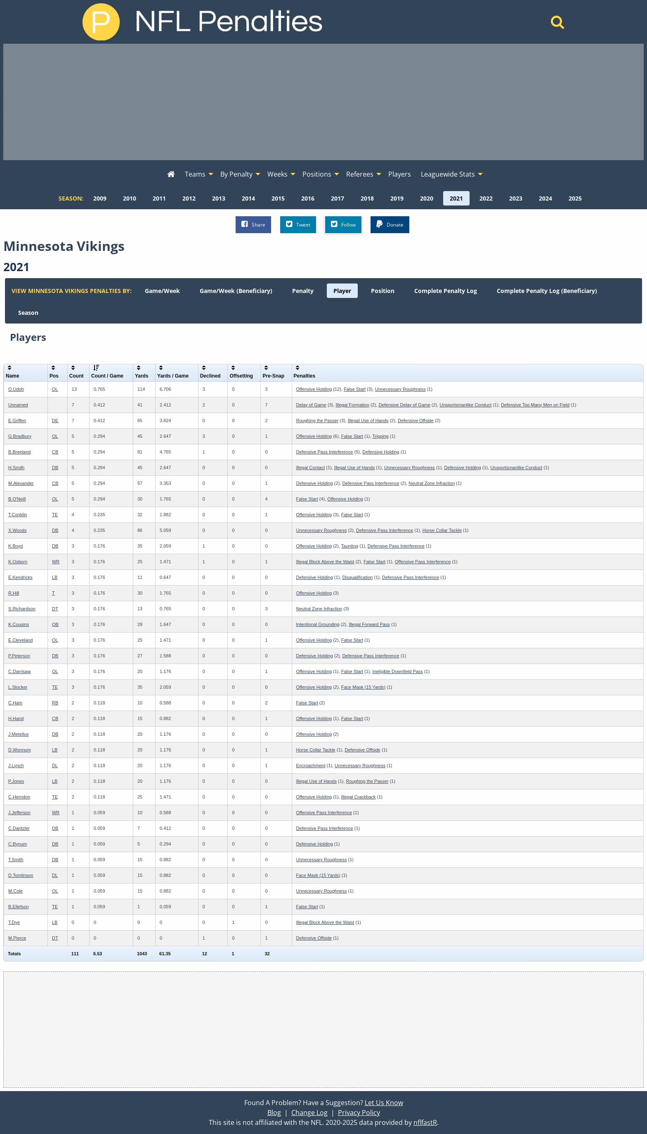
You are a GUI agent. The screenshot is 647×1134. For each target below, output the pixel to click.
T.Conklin (17, 514)
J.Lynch (16, 765)
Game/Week (162, 291)
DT (55, 608)
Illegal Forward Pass (369, 624)
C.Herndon (19, 796)
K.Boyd (15, 545)
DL (55, 765)
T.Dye (14, 922)
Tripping (380, 436)
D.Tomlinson (20, 875)
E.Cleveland (20, 640)
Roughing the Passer (317, 420)
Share (253, 224)
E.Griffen (17, 420)
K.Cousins (18, 624)
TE (55, 514)
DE (55, 420)
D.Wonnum (19, 749)
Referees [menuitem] (359, 174)
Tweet (298, 224)
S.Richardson (21, 608)
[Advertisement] (323, 102)
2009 (99, 198)
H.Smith (16, 467)
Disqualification (357, 577)
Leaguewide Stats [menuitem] (448, 174)
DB (55, 467)
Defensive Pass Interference (324, 451)
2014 (248, 198)
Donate (390, 224)
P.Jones (16, 781)
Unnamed (18, 404)
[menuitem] (171, 174)
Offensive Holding (314, 389)
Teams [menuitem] (195, 174)
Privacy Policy (359, 1112)
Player (342, 291)
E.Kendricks (20, 577)
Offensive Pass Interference (423, 561)
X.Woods (17, 530)
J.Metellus (18, 734)
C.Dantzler (19, 828)
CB (55, 451)
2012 (189, 198)
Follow (343, 224)
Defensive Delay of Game (404, 404)
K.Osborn (17, 561)
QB (55, 624)
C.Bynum (17, 843)
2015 (278, 198)
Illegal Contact (310, 467)
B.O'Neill (17, 498)
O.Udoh (16, 389)
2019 (397, 198)
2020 (426, 198)
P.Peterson (19, 655)
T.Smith (16, 859)
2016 (307, 198)
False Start (355, 389)
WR (55, 561)
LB (54, 577)
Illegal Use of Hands (368, 420)
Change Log (309, 1112)
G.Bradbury (19, 436)
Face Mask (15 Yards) (363, 687)
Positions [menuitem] (316, 174)
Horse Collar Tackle (442, 530)
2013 (218, 198)
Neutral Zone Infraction (432, 483)
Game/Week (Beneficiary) (236, 291)
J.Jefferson (19, 812)
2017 (337, 198)
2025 (575, 198)
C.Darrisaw (19, 671)
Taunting (350, 545)
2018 (367, 198)
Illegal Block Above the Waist (325, 561)
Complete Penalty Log (445, 291)
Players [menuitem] (399, 174)
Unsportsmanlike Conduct (465, 404)
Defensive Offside (416, 420)
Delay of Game (311, 404)
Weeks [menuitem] (277, 174)
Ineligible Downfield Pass (398, 671)
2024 (545, 198)
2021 (456, 198)
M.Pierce (17, 938)
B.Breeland (19, 451)
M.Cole (15, 890)
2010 (129, 198)
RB (55, 702)
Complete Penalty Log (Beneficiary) (547, 291)
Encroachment (311, 765)
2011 (159, 198)
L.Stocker (17, 687)
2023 (515, 198)
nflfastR (425, 1122)
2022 (486, 198)
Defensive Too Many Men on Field (535, 404)
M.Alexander (21, 483)
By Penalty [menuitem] (236, 174)
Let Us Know (384, 1102)
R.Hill (13, 593)
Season (28, 313)
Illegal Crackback (358, 796)
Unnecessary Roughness (400, 389)
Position (382, 291)
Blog (274, 1112)
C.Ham (15, 702)
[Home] (557, 24)
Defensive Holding (380, 451)
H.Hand (16, 718)
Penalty (303, 291)
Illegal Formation (352, 404)
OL (55, 389)
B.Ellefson (18, 906)
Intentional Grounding (318, 624)
